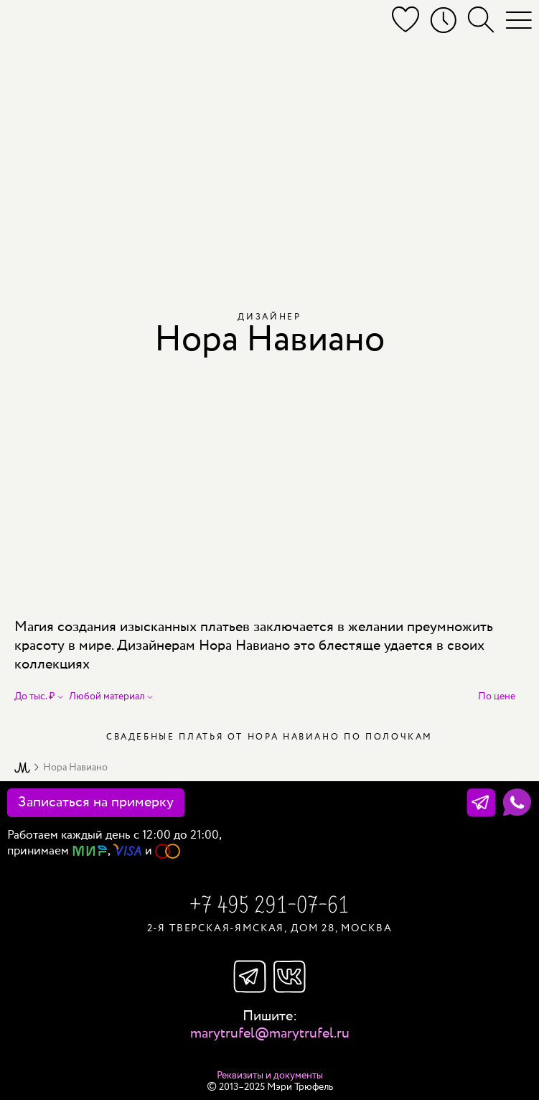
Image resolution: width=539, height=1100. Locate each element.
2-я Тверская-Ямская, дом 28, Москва (270, 928)
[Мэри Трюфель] (27, 22)
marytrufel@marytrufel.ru (270, 1033)
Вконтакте (289, 976)
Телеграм (249, 976)
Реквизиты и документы (270, 1075)
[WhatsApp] (517, 802)
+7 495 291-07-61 (269, 906)
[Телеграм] (481, 802)
